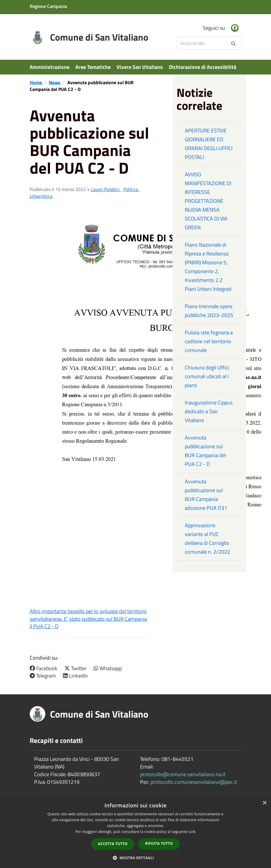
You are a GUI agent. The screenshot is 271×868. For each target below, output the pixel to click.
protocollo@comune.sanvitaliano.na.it (182, 774)
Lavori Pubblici (106, 189)
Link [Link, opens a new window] (192, 831)
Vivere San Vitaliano (140, 67)
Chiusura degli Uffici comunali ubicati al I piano (207, 376)
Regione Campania (48, 6)
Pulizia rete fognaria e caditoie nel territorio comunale (209, 341)
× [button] (264, 803)
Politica (131, 189)
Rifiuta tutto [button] (159, 843)
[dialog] (135, 832)
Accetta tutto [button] (112, 843)
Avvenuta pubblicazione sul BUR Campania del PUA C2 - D (205, 451)
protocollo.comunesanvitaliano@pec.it (194, 782)
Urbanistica (41, 196)
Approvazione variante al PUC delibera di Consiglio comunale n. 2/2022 (207, 538)
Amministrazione (49, 67)
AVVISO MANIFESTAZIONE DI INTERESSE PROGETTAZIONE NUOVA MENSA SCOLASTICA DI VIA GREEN (208, 200)
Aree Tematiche (93, 67)
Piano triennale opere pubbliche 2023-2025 (209, 310)
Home (36, 82)
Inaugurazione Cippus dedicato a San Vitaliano (208, 411)
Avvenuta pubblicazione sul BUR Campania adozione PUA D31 (206, 494)
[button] (135, 857)
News (55, 82)
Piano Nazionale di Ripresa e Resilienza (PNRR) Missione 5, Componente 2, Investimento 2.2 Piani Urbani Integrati (208, 267)
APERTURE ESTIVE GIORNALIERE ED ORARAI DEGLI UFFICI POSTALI (208, 144)
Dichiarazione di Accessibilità (202, 67)
